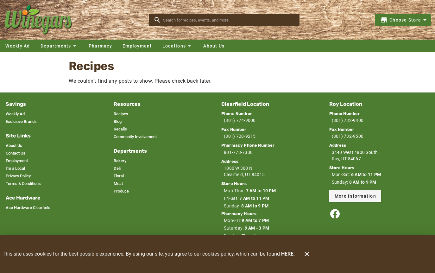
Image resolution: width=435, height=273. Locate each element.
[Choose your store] (404, 20)
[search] (228, 20)
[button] (59, 46)
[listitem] (15, 114)
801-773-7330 (238, 152)
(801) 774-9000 (240, 120)
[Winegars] (40, 19)
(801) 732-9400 (348, 120)
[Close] (306, 254)
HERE (287, 254)
